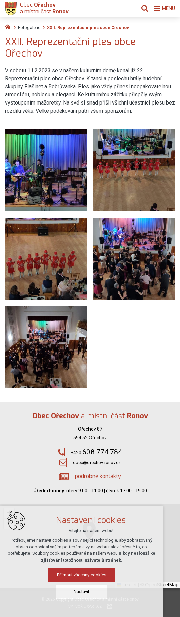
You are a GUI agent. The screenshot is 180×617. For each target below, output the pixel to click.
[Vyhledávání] (141, 8)
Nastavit (90, 591)
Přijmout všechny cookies (90, 574)
